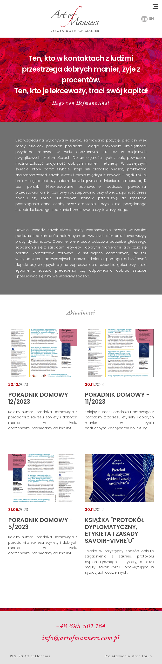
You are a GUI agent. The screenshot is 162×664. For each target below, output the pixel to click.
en (151, 18)
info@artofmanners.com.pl (81, 638)
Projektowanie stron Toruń (128, 656)
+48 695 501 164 (81, 626)
